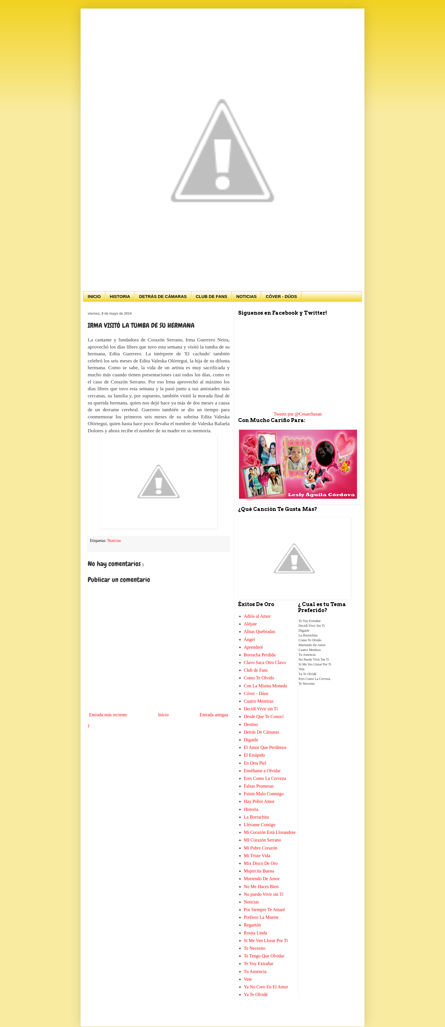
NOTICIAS (246, 296)
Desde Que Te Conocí (264, 716)
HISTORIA (120, 296)
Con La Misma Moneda (265, 685)
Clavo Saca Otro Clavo (265, 662)
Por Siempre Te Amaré (264, 909)
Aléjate (250, 623)
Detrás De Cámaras (261, 732)
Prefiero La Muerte (261, 917)
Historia (251, 809)
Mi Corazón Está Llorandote (270, 832)
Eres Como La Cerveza (265, 778)
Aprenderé (253, 647)
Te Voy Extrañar (258, 963)
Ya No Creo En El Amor (266, 986)
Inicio (163, 714)
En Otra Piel (255, 763)
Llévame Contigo (260, 824)
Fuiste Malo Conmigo (264, 793)
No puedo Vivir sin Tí (264, 894)
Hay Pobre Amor (259, 801)
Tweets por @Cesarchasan (298, 414)
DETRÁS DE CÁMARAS (163, 296)
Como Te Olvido (259, 677)
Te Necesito (254, 948)
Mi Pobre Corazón (260, 848)
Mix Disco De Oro (261, 863)
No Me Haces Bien (261, 886)
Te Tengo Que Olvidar (264, 955)
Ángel (249, 639)
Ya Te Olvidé (256, 994)
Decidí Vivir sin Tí (261, 708)
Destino (251, 724)
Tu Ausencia (255, 971)
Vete (248, 979)
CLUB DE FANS (211, 296)
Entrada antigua (214, 714)
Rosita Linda (255, 932)
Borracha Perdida (260, 654)
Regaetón (252, 924)
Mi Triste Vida (257, 855)
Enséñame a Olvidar (262, 770)
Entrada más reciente (108, 714)
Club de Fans (256, 670)
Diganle (251, 739)
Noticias (114, 540)
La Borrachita (256, 817)
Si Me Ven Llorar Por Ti (266, 940)
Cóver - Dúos (256, 693)
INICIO (94, 296)
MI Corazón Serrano (262, 840)
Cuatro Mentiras (258, 701)
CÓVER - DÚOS (281, 296)
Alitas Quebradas (259, 631)
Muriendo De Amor (262, 878)
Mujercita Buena (259, 871)
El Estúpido (254, 755)
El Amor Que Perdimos (265, 747)
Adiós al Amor (257, 616)
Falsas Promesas (259, 786)
